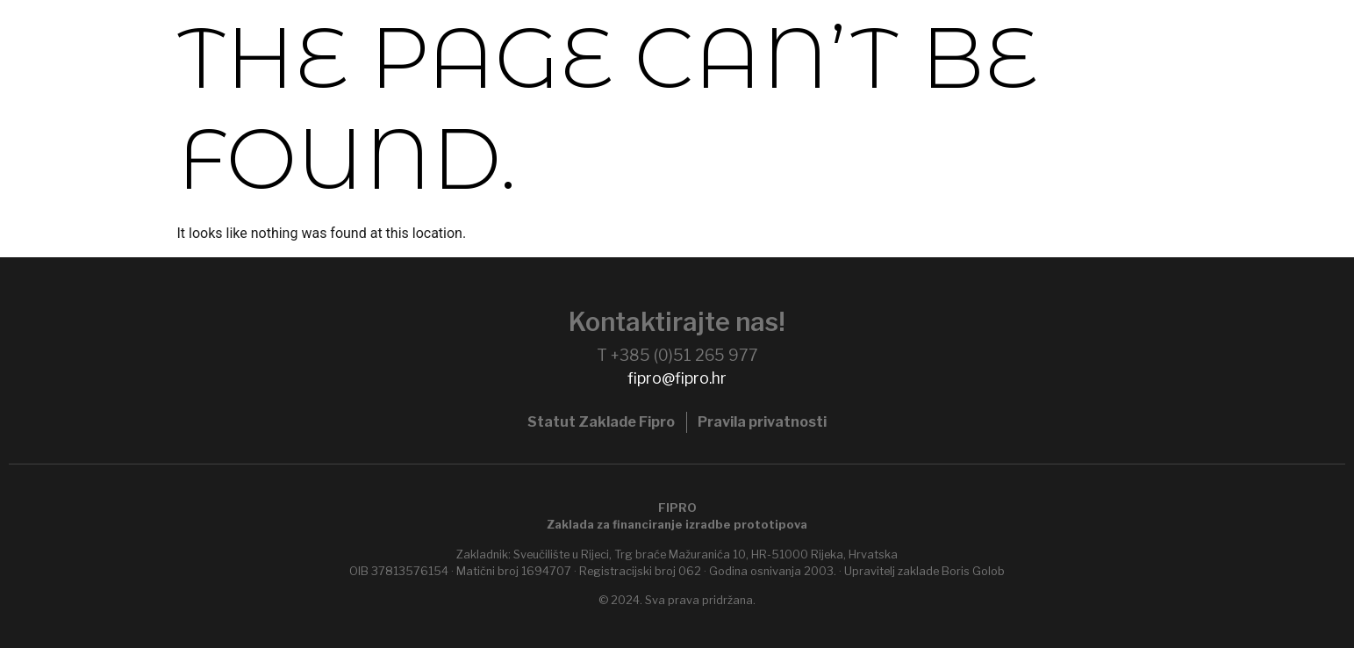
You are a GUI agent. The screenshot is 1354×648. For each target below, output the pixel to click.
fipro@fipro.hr (677, 378)
